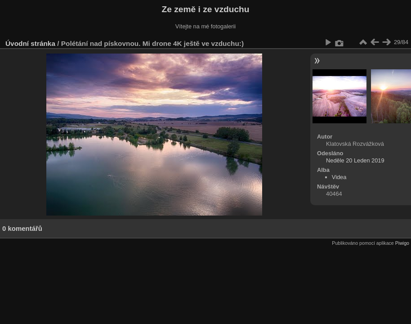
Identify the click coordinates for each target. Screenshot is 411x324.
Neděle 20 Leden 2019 (355, 160)
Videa (339, 177)
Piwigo (402, 243)
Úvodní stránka (30, 43)
